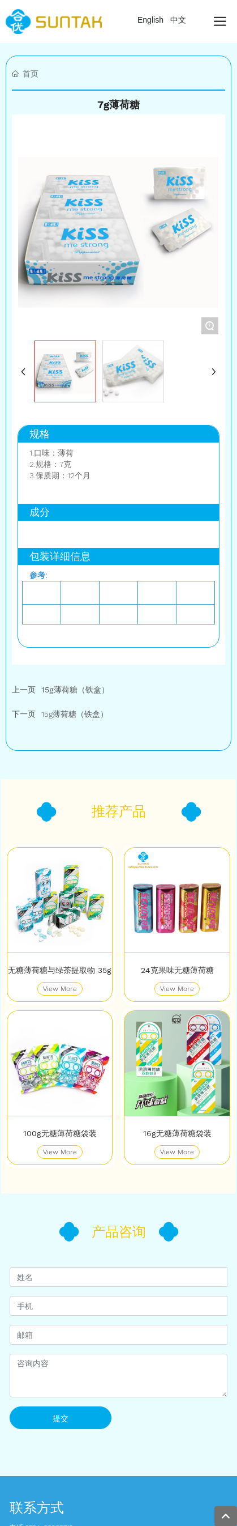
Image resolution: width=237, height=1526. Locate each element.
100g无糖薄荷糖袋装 (60, 1133)
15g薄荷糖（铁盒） (74, 714)
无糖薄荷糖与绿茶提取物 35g (59, 970)
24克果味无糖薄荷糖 (177, 970)
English (150, 19)
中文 (178, 19)
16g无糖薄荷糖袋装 (177, 1133)
